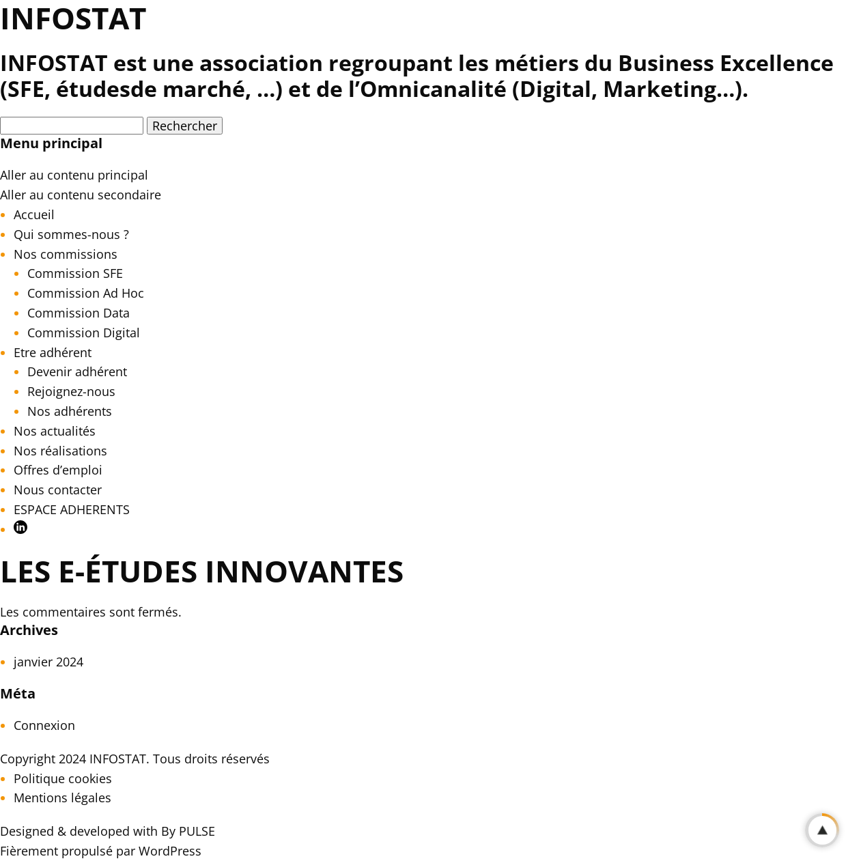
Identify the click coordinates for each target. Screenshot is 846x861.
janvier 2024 (48, 661)
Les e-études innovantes (202, 570)
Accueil (34, 214)
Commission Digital (83, 332)
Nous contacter (58, 489)
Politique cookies (63, 778)
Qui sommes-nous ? (71, 234)
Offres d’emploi (58, 470)
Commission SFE (75, 273)
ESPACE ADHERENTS (72, 509)
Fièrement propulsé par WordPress (100, 851)
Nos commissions (65, 254)
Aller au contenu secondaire (80, 194)
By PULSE (188, 831)
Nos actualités (55, 431)
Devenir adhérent (77, 371)
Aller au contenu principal (74, 175)
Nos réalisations (60, 450)
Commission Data (78, 313)
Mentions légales (62, 797)
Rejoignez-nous (71, 391)
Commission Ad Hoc (85, 293)
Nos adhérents (69, 411)
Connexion (44, 725)
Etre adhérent (52, 352)
